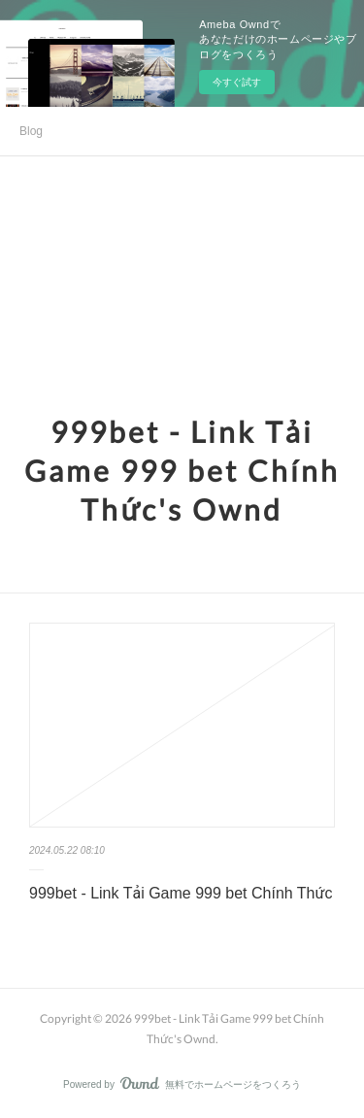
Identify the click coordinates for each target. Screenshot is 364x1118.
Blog (31, 131)
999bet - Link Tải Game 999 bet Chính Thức (180, 893)
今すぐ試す (237, 82)
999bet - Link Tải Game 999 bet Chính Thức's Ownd (182, 470)
